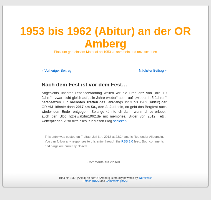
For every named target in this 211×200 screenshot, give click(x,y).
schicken (120, 121)
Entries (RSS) (91, 180)
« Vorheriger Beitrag (56, 70)
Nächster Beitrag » (153, 70)
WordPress (145, 177)
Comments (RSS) (116, 180)
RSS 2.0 (127, 141)
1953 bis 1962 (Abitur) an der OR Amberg (105, 37)
